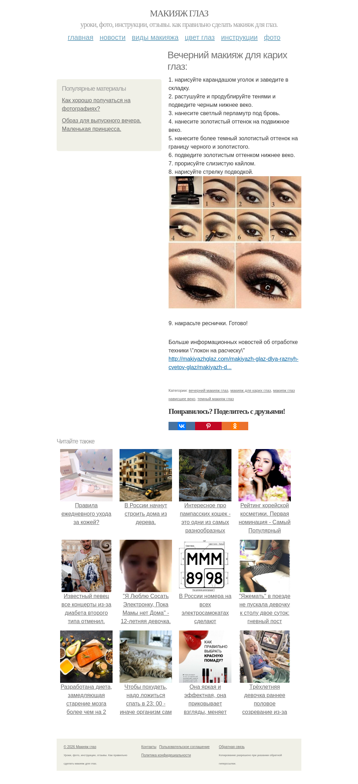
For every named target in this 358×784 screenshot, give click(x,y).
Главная (80, 37)
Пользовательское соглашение (184, 747)
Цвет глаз (200, 37)
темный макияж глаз (216, 399)
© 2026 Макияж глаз (80, 747)
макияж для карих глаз (250, 390)
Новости (113, 37)
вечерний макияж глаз (208, 390)
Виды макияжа (155, 37)
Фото (272, 37)
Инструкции (239, 37)
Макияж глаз (179, 13)
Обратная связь (232, 747)
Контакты (148, 747)
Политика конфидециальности (166, 755)
